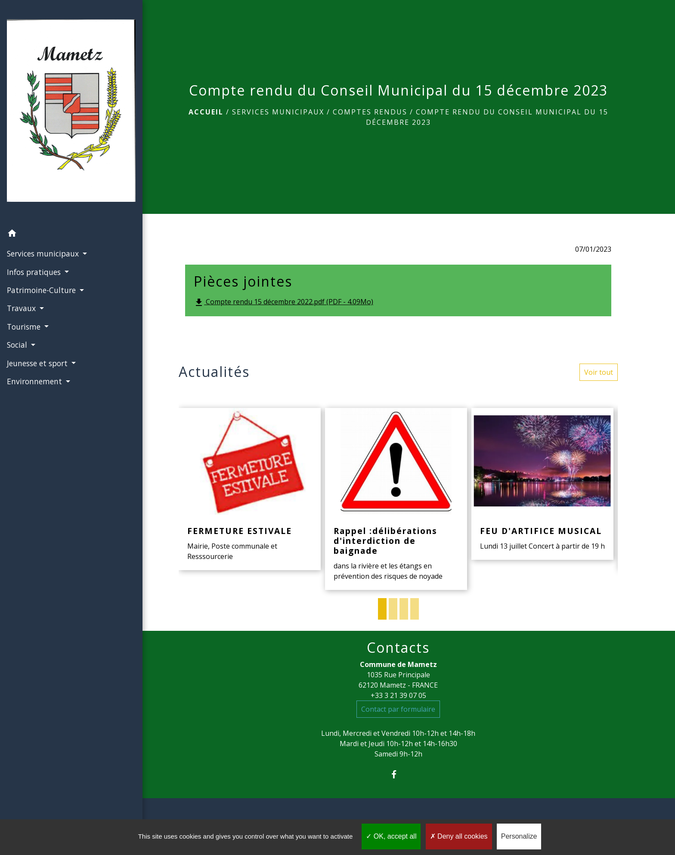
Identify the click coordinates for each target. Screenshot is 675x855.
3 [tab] (403, 609)
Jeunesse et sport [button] (37, 334)
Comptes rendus (370, 112)
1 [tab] (382, 609)
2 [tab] (393, 609)
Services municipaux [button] (43, 224)
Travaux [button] (21, 279)
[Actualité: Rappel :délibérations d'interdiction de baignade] (396, 499)
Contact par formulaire (398, 709)
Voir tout (598, 372)
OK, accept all (391, 836)
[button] (60, 205)
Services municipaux (278, 112)
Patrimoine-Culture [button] (41, 261)
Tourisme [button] (24, 297)
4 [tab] (414, 609)
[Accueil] (60, 98)
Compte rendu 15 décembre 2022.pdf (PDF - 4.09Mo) (283, 302)
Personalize (519, 836)
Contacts (398, 647)
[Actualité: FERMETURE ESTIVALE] (250, 489)
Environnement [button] (35, 352)
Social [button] (17, 316)
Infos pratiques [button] (34, 243)
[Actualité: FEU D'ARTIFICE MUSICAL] (542, 484)
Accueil (206, 112)
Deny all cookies (459, 836)
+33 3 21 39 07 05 (398, 695)
